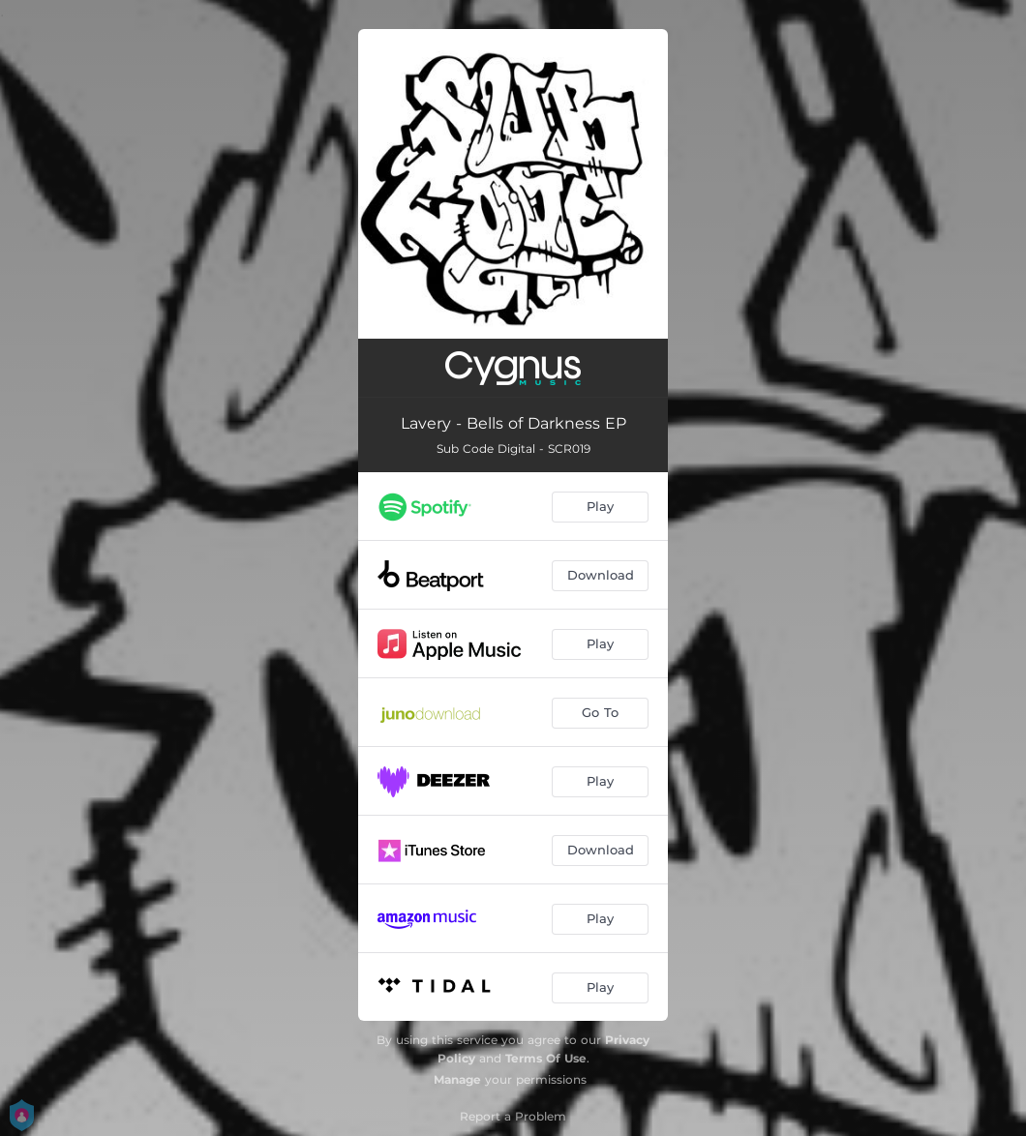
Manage (457, 1079)
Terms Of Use (546, 1058)
